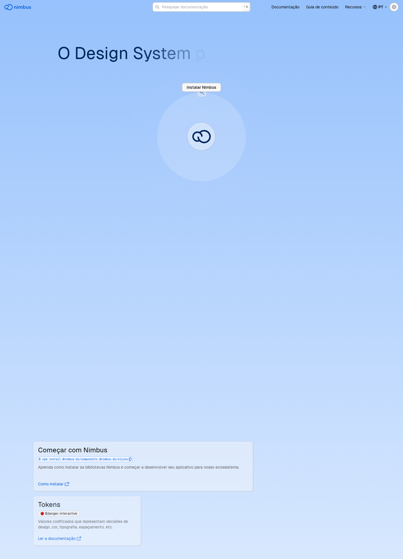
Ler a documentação (59, 539)
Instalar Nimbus (201, 87)
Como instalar (53, 484)
